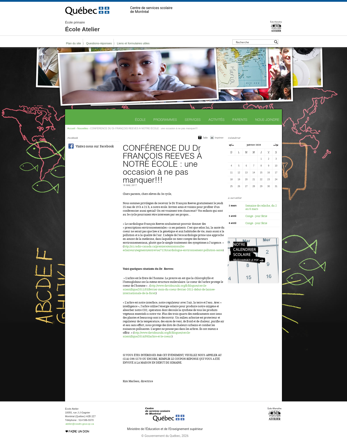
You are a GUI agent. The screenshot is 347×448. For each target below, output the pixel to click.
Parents (239, 119)
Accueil (71, 128)
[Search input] (254, 42)
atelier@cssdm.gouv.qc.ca (80, 424)
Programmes (165, 119)
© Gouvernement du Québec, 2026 (164, 436)
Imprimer (219, 138)
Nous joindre (267, 119)
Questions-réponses (99, 43)
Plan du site (73, 43)
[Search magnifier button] (276, 42)
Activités (216, 119)
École (140, 119)
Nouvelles (82, 128)
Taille (205, 138)
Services (193, 119)
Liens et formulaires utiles (133, 43)
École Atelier (82, 27)
